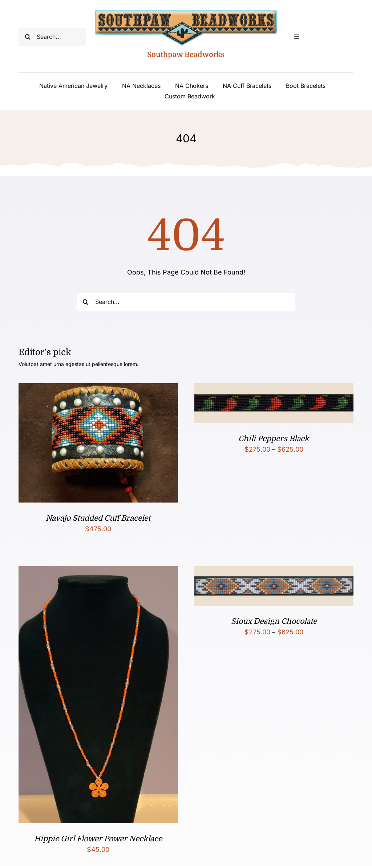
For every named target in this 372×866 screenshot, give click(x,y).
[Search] (28, 37)
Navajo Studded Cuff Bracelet (98, 518)
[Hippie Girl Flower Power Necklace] (98, 572)
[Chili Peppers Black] (273, 389)
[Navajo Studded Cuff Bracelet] (98, 389)
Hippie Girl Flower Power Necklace (98, 838)
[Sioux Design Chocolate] (273, 572)
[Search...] (52, 37)
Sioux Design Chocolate (274, 621)
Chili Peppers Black (273, 438)
